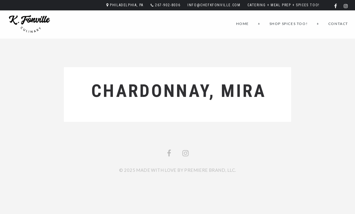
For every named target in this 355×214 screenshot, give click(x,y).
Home (242, 23)
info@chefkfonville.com (213, 5)
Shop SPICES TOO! (288, 23)
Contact (338, 23)
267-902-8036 (167, 5)
